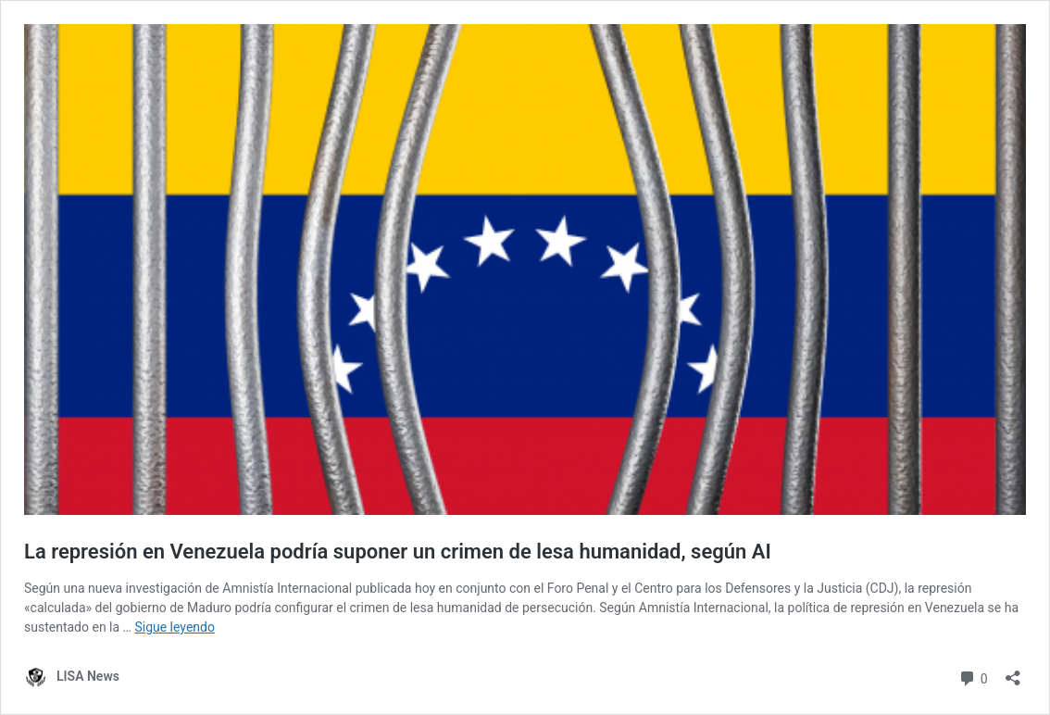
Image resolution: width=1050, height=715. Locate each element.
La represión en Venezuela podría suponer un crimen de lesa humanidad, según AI (397, 551)
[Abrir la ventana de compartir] (1013, 672)
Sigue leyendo (174, 627)
